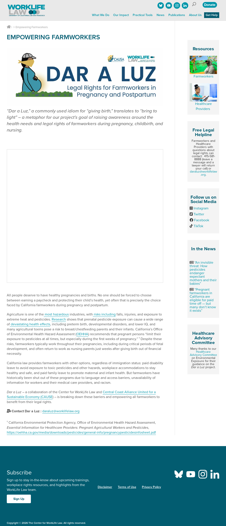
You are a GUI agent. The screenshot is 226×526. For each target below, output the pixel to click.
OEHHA (82, 334)
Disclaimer (105, 487)
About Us (195, 15)
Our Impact (121, 15)
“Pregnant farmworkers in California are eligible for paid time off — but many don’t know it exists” (203, 300)
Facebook (201, 220)
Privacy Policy (151, 487)
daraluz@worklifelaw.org (203, 173)
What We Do (100, 15)
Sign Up (18, 499)
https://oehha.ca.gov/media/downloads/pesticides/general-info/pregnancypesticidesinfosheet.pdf (81, 432)
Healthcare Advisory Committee (203, 353)
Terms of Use (127, 487)
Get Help (212, 15)
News (160, 15)
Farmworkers (203, 76)
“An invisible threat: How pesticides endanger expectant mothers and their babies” (203, 273)
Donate (209, 5)
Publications (176, 15)
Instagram (201, 208)
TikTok (198, 226)
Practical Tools (143, 15)
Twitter (199, 214)
